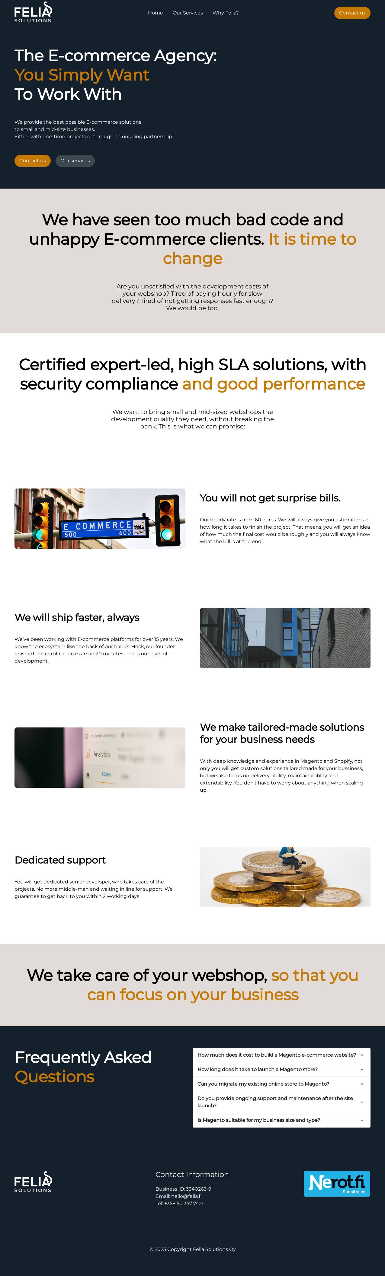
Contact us (352, 13)
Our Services (188, 13)
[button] (282, 1055)
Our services (75, 161)
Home (155, 13)
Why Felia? (226, 13)
